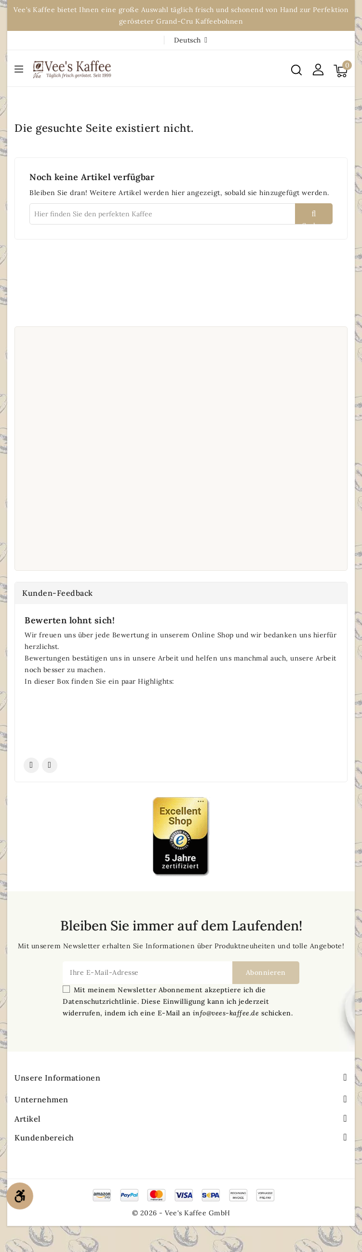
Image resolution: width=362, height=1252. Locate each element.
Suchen (313, 222)
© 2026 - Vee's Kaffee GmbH (181, 1213)
